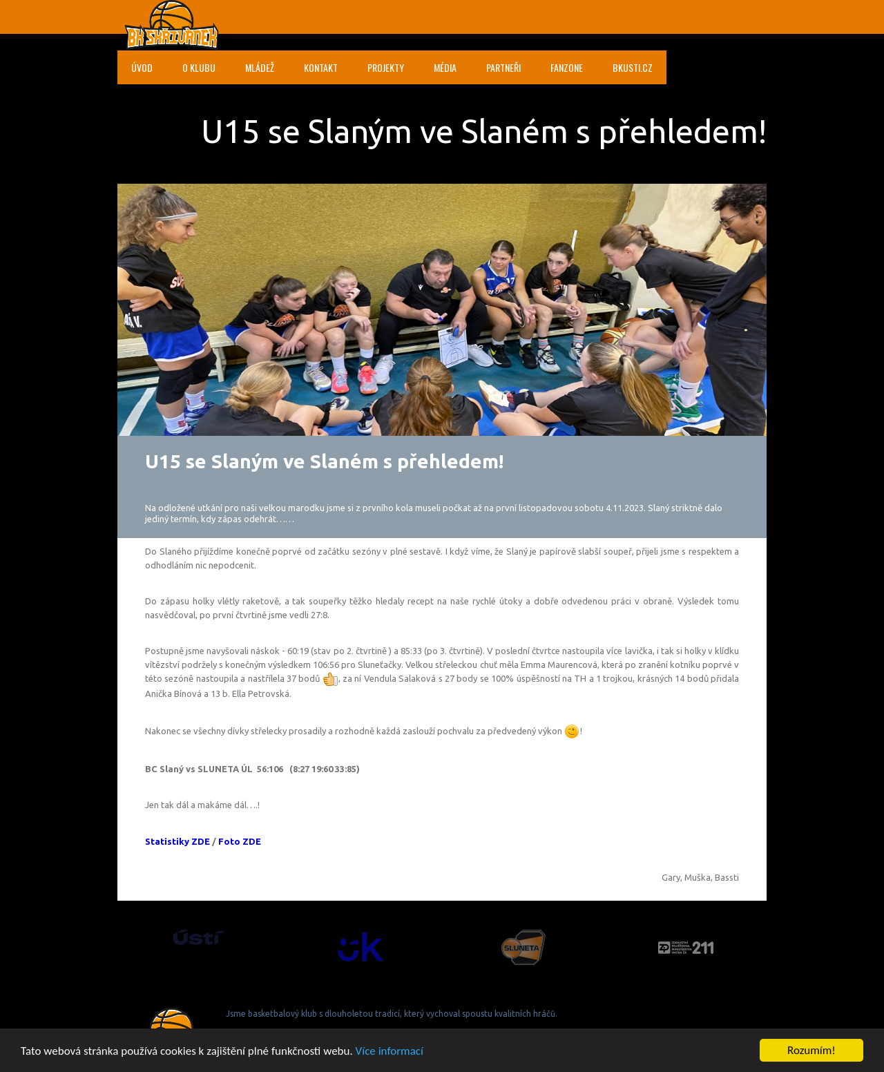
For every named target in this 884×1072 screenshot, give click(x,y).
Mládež (259, 67)
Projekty (385, 67)
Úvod (142, 67)
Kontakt (321, 67)
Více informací (389, 1051)
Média (445, 67)
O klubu (198, 67)
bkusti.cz (633, 67)
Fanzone (566, 67)
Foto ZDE (239, 841)
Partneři (503, 67)
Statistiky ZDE (177, 841)
